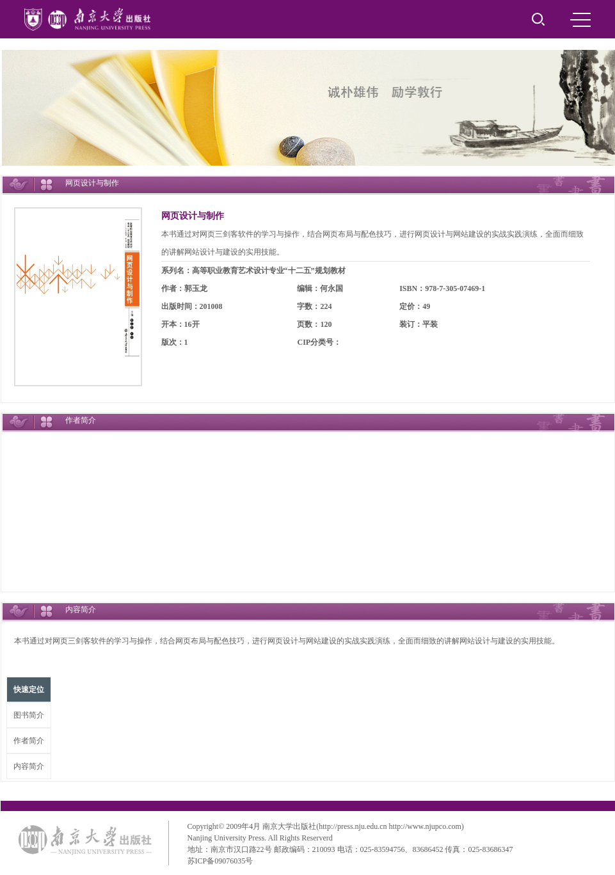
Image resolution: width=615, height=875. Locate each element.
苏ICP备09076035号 (220, 860)
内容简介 (28, 766)
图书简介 (28, 715)
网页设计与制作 (192, 216)
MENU (580, 20)
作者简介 (28, 740)
